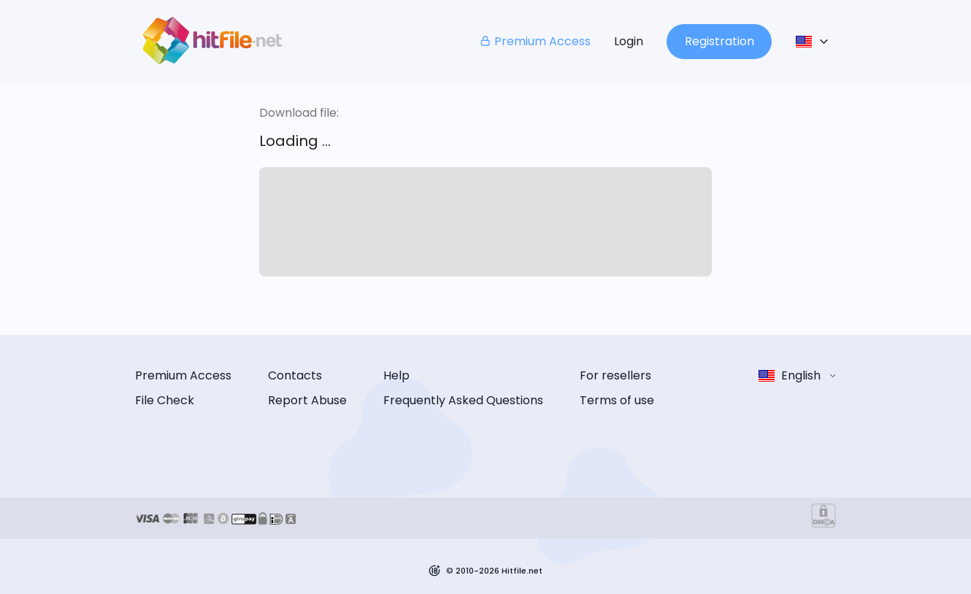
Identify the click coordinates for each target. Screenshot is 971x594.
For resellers (615, 375)
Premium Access (535, 41)
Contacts (295, 375)
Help (396, 375)
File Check (164, 400)
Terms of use (617, 400)
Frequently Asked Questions (463, 400)
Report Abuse (307, 400)
